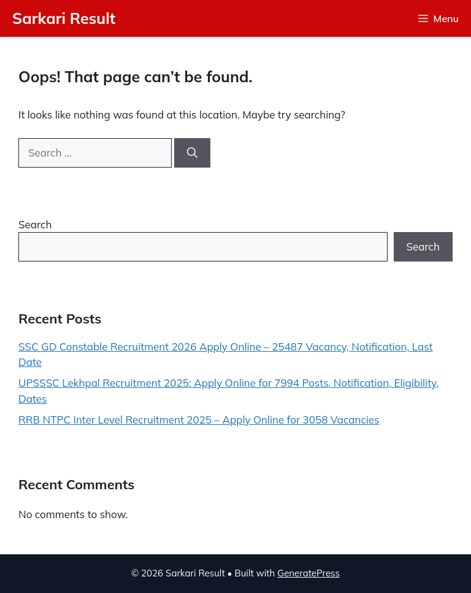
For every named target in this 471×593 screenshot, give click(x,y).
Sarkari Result (63, 18)
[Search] (192, 153)
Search (35, 224)
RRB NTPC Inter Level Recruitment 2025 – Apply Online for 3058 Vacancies (199, 419)
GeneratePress (308, 573)
